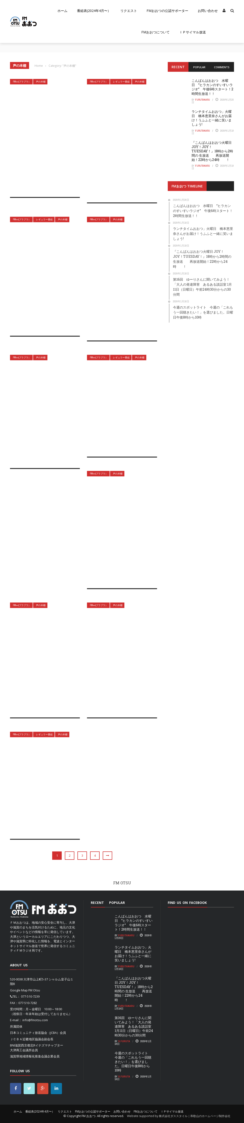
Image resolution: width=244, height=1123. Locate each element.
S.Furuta (124, 1041)
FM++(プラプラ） (22, 81)
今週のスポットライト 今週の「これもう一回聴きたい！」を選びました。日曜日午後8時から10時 (133, 1062)
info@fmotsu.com (35, 1020)
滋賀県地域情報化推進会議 (28, 1056)
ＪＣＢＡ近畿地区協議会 (27, 1039)
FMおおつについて (155, 32)
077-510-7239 (30, 996)
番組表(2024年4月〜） (94, 10)
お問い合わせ (208, 10)
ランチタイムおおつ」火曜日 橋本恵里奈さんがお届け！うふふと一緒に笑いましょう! (212, 118)
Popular (199, 67)
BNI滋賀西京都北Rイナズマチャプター (36, 1045)
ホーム (62, 10)
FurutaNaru (202, 99)
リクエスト (128, 10)
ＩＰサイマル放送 (192, 32)
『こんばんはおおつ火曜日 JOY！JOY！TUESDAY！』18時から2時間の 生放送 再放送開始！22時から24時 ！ (212, 151)
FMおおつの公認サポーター (167, 10)
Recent (178, 67)
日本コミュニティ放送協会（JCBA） (35, 1032)
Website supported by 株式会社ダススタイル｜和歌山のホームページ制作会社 (178, 1116)
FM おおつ (88, 1116)
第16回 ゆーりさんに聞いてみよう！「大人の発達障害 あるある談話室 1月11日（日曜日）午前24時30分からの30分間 (134, 1026)
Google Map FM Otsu (25, 990)
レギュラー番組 (121, 81)
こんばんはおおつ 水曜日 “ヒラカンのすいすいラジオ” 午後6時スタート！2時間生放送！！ (212, 87)
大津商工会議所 (21, 1050)
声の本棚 (41, 81)
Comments (221, 67)
